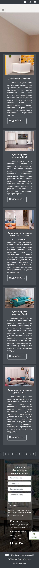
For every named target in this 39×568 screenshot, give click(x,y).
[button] (17, 121)
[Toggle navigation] (3, 10)
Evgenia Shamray (24, 559)
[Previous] (2, 454)
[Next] (37, 454)
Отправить (14, 505)
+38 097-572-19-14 (19, 531)
